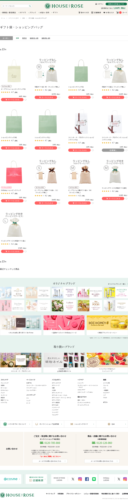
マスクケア (106, 393)
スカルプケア (81, 390)
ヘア (104, 395)
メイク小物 (106, 383)
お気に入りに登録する (25, 100)
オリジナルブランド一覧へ (117, 284)
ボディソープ (55, 385)
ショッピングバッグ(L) (42, 137)
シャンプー (81, 383)
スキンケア (4, 380)
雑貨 (104, 380)
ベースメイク (30, 380)
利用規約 (61, 494)
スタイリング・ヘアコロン (85, 392)
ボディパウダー (56, 400)
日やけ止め (55, 405)
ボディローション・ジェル (59, 395)
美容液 (3, 397)
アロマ (105, 397)
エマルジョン (4, 390)
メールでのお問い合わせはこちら (50, 461)
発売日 (24, 38)
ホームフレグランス (83, 405)
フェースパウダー (31, 390)
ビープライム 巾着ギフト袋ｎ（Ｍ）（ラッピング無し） (80, 191)
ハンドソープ (56, 407)
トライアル (4, 402)
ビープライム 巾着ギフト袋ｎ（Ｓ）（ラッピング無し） (47, 191)
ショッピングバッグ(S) (76, 87)
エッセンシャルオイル (84, 402)
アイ (27, 398)
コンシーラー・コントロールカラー (36, 385)
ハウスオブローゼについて (17, 424)
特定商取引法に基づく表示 (110, 494)
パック (3, 393)
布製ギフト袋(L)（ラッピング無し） (114, 87)
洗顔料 (3, 385)
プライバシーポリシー (73, 494)
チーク (28, 403)
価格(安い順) (34, 38)
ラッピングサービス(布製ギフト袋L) (13, 241)
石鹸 (53, 388)
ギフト (105, 402)
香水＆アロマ (82, 397)
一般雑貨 (105, 390)
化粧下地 (28, 383)
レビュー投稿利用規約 (91, 494)
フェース (105, 385)
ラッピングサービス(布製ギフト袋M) (114, 188)
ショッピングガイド (81, 424)
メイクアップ (30, 395)
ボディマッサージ (57, 393)
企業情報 (125, 494)
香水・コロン (81, 400)
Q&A (113, 424)
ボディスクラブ (56, 383)
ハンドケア (55, 410)
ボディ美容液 (56, 402)
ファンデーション (31, 388)
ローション (4, 388)
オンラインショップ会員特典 (49, 424)
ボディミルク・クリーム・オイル (61, 397)
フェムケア (55, 415)
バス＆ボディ (56, 380)
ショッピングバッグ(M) (9, 137)
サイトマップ (50, 494)
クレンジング (4, 383)
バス (104, 388)
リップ (28, 400)
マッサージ (4, 395)
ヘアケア (81, 380)
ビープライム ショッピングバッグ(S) (13, 89)
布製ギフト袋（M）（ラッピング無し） (47, 87)
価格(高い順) (46, 38)
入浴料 (54, 390)
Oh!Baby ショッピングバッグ (11, 190)
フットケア (55, 412)
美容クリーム (4, 400)
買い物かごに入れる (12, 99)
